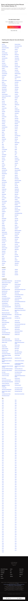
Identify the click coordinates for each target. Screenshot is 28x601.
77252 (3, 522)
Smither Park (16, 312)
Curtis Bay (3, 187)
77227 (3, 505)
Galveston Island (17, 159)
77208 (15, 489)
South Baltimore (17, 201)
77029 (3, 424)
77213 (15, 493)
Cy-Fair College (4, 387)
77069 (3, 458)
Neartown (3, 106)
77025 (3, 420)
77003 (3, 401)
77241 (3, 515)
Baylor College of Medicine (6, 363)
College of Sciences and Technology (7, 340)
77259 (15, 527)
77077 (3, 465)
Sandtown (3, 259)
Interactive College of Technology (19, 360)
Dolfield (3, 235)
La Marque (16, 161)
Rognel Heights (4, 218)
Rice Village (3, 56)
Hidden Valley (4, 97)
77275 (15, 539)
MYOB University (17, 378)
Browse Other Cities (14, 30)
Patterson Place (17, 168)
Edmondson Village (17, 209)
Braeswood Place (4, 71)
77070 (15, 458)
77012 (15, 408)
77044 (15, 436)
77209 (3, 491)
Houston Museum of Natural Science (7, 280)
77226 (15, 503)
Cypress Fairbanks (4, 149)
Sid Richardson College (18, 340)
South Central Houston (18, 80)
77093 (3, 479)
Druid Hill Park (17, 237)
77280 (3, 543)
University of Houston (5, 348)
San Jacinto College (17, 381)
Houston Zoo (16, 282)
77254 (3, 524)
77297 (15, 550)
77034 (15, 427)
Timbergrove (3, 70)
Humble (16, 149)
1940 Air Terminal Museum (6, 334)
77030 (15, 424)
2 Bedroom (16, 269)
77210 (15, 491)
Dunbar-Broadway (4, 173)
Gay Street (3, 175)
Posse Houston (17, 383)
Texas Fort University (18, 373)
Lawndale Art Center (17, 306)
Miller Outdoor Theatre (5, 301)
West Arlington (4, 261)
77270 (3, 536)
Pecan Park (3, 128)
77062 (15, 451)
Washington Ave (17, 104)
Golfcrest (16, 130)
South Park (3, 130)
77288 (3, 546)
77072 (15, 460)
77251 (15, 520)
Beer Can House (17, 303)
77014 (15, 410)
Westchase (16, 49)
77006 (15, 403)
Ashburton (16, 228)
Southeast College (4, 346)
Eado (2, 142)
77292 (15, 548)
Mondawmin (3, 251)
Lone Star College (17, 355)
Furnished (3, 276)
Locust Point (16, 192)
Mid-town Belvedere (17, 170)
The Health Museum (5, 303)
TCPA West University (18, 385)
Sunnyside (16, 128)
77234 (3, 510)
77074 (15, 462)
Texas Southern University (18, 372)
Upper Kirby (3, 63)
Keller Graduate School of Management (7, 381)
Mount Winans (4, 194)
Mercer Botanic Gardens (18, 314)
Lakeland (3, 192)
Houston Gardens (4, 80)
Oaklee (3, 216)
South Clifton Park (4, 170)
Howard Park (16, 247)
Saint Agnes (16, 218)
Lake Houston (17, 113)
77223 (3, 501)
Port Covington (4, 197)
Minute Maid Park (17, 291)
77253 (15, 522)
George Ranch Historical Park (6, 332)
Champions (16, 144)
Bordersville (3, 92)
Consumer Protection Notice (17, 585)
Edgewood (3, 209)
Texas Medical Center (5, 54)
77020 (15, 415)
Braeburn (3, 109)
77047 (3, 439)
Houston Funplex (4, 320)
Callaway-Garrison (17, 232)
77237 (15, 512)
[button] (27, 1)
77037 (3, 431)
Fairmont (16, 240)
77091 (3, 477)
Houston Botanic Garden (5, 310)
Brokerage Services (11, 585)
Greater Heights (4, 75)
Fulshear (3, 166)
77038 (15, 431)
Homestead (16, 116)
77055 (3, 446)
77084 (15, 470)
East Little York (4, 116)
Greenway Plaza (17, 59)
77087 (3, 474)
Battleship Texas (17, 299)
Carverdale (16, 94)
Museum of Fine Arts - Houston (6, 282)
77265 (15, 531)
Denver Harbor (17, 47)
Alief (15, 106)
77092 (15, 477)
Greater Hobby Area (17, 135)
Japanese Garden (17, 320)
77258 (3, 527)
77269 (15, 534)
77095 (3, 481)
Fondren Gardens (17, 111)
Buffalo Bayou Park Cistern (6, 312)
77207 (3, 489)
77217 (3, 496)
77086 (15, 472)
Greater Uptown (4, 104)
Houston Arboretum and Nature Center (20, 289)
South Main (3, 111)
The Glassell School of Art (18, 391)
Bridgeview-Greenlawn (18, 230)
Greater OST (3, 125)
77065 (3, 455)
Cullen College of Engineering (6, 353)
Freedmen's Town (17, 334)
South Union (16, 125)
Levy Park (3, 308)
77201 (3, 484)
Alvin (15, 154)
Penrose (16, 216)
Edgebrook (3, 137)
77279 (15, 541)
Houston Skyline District (5, 47)
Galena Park (3, 159)
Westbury (3, 113)
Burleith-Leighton (4, 232)
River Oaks (16, 51)
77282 (15, 543)
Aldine (3, 144)
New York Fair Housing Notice (20, 584)
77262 (15, 529)
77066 (15, 455)
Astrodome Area (17, 109)
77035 (3, 429)
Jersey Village (4, 151)
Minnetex (3, 135)
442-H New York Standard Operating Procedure (10, 584)
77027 (3, 422)
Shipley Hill (16, 220)
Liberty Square (4, 249)
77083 (3, 470)
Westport (3, 204)
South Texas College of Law (19, 368)
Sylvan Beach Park (17, 325)
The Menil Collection (5, 284)
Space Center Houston (18, 280)
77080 (15, 467)
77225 (3, 503)
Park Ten (16, 99)
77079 (3, 467)
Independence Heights (5, 66)
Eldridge (16, 101)
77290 (15, 546)
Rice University (4, 378)
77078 (15, 465)
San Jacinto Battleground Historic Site (20, 301)
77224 (15, 501)
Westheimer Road (17, 327)
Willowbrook (16, 92)
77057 (3, 448)
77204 (15, 486)
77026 (15, 420)
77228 (15, 505)
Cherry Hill (16, 185)
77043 (3, 436)
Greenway (3, 61)
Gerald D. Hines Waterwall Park (6, 306)
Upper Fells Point (4, 182)
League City (16, 163)
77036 (15, 429)
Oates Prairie (16, 118)
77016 (15, 412)
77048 (15, 439)
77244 (15, 517)
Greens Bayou (17, 87)
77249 (3, 520)
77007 (3, 405)
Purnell (3, 256)
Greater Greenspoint (5, 94)
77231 (3, 508)
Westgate (16, 225)
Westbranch (16, 97)
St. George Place (17, 71)
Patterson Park (4, 168)
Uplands (3, 223)
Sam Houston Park (4, 316)
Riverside (3, 199)
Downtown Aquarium (18, 284)
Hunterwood (3, 120)
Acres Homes (16, 56)
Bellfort (3, 132)
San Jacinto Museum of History (19, 294)
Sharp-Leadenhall (4, 201)
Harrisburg (3, 123)
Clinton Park (3, 121)
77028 (15, 422)
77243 (3, 517)
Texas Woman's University (5, 373)
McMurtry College (4, 342)
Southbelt (16, 75)
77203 (3, 486)
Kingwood (3, 44)
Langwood (3, 101)
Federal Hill (16, 187)
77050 (15, 441)
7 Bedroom (3, 274)
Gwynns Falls (17, 211)
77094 (15, 479)
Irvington (3, 213)
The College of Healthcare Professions (7, 368)
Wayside (16, 140)
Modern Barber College (18, 353)
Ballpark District (17, 142)
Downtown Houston (17, 44)
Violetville (16, 223)
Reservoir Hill (17, 256)
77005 (3, 403)
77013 (3, 410)
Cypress (16, 147)
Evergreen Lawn (4, 240)
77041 (3, 434)
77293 (3, 550)
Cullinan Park (4, 327)
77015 (3, 412)
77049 (3, 441)
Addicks (3, 99)
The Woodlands (4, 154)
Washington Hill (17, 182)
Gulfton (3, 78)
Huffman (3, 147)
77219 (3, 498)
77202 (15, 484)
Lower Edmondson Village (18, 213)
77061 (3, 451)
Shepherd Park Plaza (17, 73)
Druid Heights (4, 237)
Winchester (3, 263)
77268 (3, 534)
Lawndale (3, 140)
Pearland (16, 156)
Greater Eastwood (17, 121)
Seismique (3, 325)
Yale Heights (3, 228)
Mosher (16, 251)
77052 (15, 443)
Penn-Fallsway (17, 178)
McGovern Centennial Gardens (19, 308)
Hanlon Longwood (4, 247)
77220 (15, 498)
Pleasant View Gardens (18, 180)
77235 (15, 510)
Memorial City (17, 54)
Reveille (16, 132)
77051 (3, 443)
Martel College (17, 348)
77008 (15, 405)
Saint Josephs (4, 220)
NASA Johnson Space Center (6, 289)
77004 (15, 401)
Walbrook (16, 259)
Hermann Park (17, 287)
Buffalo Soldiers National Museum (7, 314)
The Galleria (3, 287)
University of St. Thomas (5, 375)
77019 (3, 415)
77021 (3, 417)
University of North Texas (5, 383)
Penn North (16, 254)
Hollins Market (17, 190)
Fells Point (16, 173)
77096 (15, 481)
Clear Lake (16, 137)
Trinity (16, 78)
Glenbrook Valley (4, 90)
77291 (3, 548)
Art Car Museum (4, 296)
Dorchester (16, 235)
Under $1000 (4, 269)
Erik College (3, 372)
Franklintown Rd (17, 242)
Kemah (3, 161)
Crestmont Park (4, 87)
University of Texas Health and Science (20, 370)
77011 (3, 408)
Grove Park (16, 244)
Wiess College (17, 350)
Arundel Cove (4, 190)
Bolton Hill (3, 230)
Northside (3, 68)
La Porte (3, 163)
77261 (3, 529)
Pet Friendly (16, 274)
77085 (3, 472)
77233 (15, 508)
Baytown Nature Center (5, 329)
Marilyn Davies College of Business (7, 370)
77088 (15, 474)
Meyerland (16, 63)
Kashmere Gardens (17, 66)
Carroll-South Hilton (17, 206)
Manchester (16, 123)
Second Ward (16, 82)
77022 (15, 417)
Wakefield (3, 225)
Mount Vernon (4, 171)
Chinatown (3, 51)
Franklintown (4, 211)
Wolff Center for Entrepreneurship (6, 389)
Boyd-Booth (3, 206)
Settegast (3, 118)
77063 (3, 453)
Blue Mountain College (5, 350)
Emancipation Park (17, 322)
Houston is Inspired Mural (5, 322)
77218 (15, 496)
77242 (15, 515)
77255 (15, 524)
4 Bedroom (16, 271)
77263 (3, 531)
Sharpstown (3, 59)
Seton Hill (16, 171)
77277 (3, 541)
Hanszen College (17, 346)
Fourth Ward (16, 70)
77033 (3, 427)
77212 (3, 493)
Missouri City (4, 156)
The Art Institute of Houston (19, 387)
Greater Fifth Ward (4, 73)
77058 (15, 448)
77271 (15, 536)
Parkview (3, 254)
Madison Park (17, 249)
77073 (3, 462)
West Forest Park (17, 261)
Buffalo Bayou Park (4, 291)
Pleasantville (16, 120)
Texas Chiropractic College (18, 389)
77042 (15, 434)
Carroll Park (3, 185)
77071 (3, 460)
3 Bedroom (3, 271)
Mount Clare (16, 194)
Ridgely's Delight (17, 197)
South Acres (16, 85)
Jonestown (16, 175)
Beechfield (16, 204)
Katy (15, 166)
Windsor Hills (17, 263)
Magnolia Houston (17, 332)
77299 (3, 551)
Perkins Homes (4, 180)
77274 (3, 539)
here (17, 583)
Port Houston (4, 49)
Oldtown (3, 178)
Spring (16, 151)
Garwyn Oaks (4, 244)
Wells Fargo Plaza (17, 329)
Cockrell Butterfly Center (5, 299)
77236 (3, 512)
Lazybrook (16, 68)
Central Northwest (4, 85)
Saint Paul (16, 199)
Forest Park (3, 242)
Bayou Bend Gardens (18, 296)
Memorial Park (4, 294)
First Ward (16, 90)
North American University (5, 395)
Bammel (3, 82)
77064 (15, 453)
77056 (15, 446)
